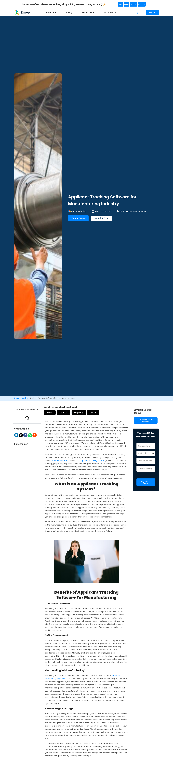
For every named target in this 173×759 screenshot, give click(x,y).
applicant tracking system (92, 460)
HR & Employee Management (133, 211)
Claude (99, 412)
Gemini (50, 412)
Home (16, 398)
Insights (24, 398)
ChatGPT (66, 412)
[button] (38, 410)
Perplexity (83, 412)
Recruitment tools (60, 460)
